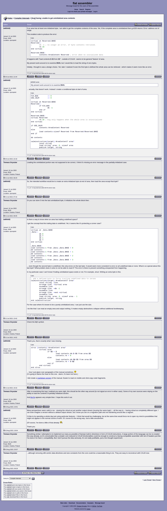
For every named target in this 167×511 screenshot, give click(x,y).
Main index (63, 503)
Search (81, 9)
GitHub (94, 506)
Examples (90, 503)
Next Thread (156, 480)
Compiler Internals (21, 18)
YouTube (99, 506)
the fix (32, 397)
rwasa (88, 509)
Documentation (81, 503)
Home (76, 9)
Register (88, 9)
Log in (95, 11)
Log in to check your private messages (80, 11)
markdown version (44, 378)
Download (72, 503)
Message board (100, 503)
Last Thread (147, 480)
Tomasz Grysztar (82, 506)
